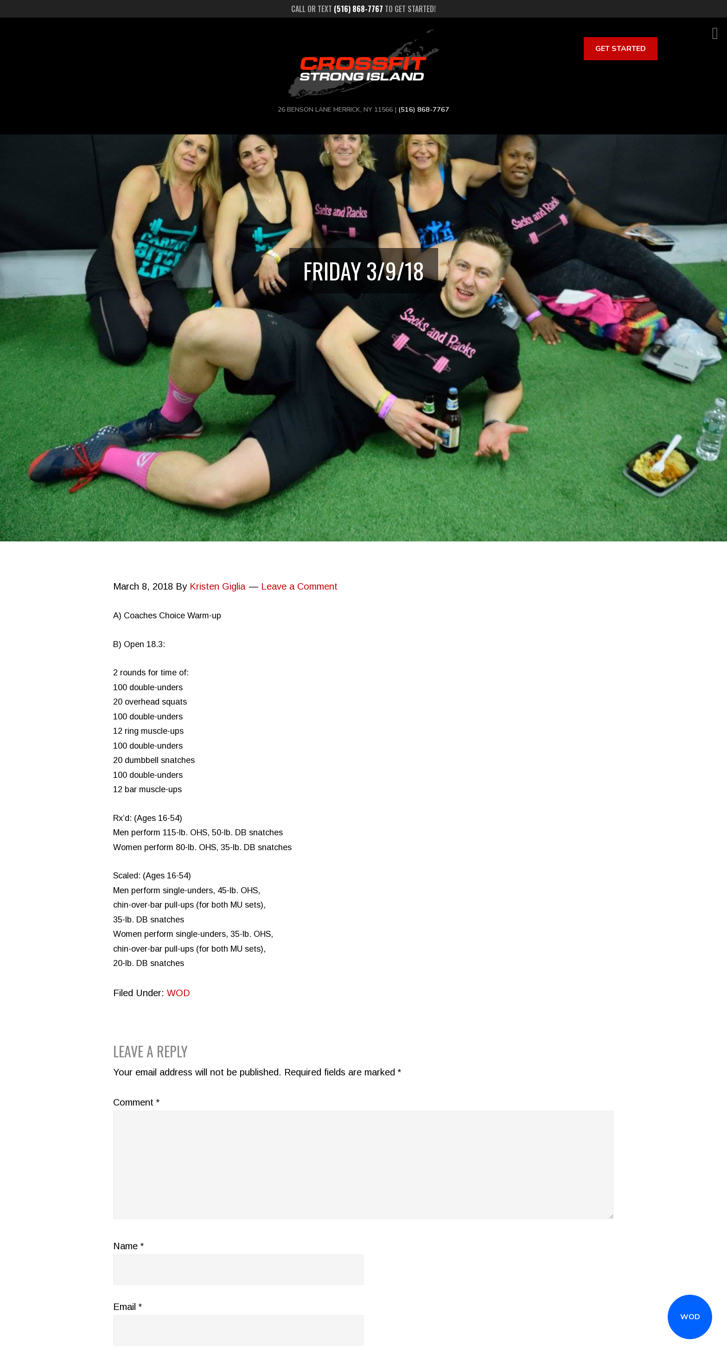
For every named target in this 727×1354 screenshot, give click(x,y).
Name (128, 1246)
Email (127, 1307)
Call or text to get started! (363, 8)
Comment (136, 1102)
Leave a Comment (299, 586)
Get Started (620, 49)
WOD (690, 1317)
